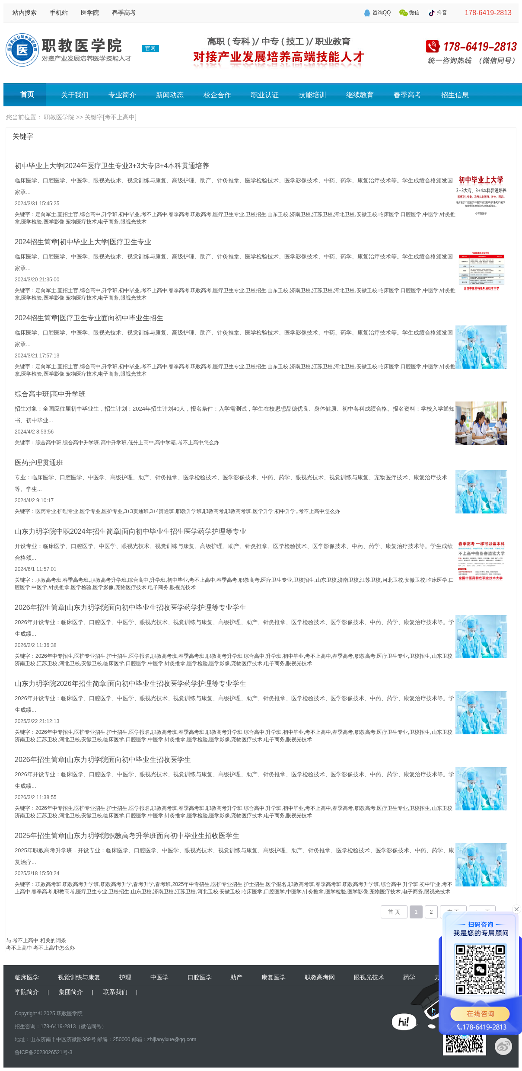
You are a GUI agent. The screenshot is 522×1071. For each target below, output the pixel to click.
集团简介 (71, 991)
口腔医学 (200, 977)
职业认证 (265, 95)
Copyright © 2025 (35, 1013)
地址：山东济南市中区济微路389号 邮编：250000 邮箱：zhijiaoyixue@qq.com (105, 1039)
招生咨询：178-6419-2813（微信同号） (61, 1026)
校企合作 (217, 95)
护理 (125, 977)
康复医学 (273, 977)
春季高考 (124, 12)
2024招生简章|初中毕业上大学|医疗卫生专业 (83, 241)
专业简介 (122, 95)
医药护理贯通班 (39, 462)
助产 (236, 977)
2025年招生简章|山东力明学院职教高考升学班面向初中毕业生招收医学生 (127, 835)
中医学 (159, 977)
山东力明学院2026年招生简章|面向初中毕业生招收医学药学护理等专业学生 (130, 683)
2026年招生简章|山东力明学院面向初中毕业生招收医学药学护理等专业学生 (130, 607)
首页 (27, 94)
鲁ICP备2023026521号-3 (43, 1052)
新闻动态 (170, 95)
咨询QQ (381, 13)
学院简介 (27, 991)
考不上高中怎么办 (54, 948)
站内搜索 (25, 12)
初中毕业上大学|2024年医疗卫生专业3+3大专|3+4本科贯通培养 (112, 165)
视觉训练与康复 (79, 977)
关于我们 (75, 95)
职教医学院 (59, 117)
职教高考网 (320, 977)
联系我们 (115, 991)
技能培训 (312, 95)
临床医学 (27, 977)
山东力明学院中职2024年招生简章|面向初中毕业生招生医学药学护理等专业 (130, 531)
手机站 (59, 12)
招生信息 (455, 95)
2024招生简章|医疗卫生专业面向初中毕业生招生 (89, 318)
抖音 (442, 13)
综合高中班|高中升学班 (50, 394)
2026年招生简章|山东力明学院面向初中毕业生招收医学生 (103, 759)
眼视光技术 (369, 977)
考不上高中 (19, 948)
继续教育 (360, 95)
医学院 (90, 12)
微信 (414, 13)
